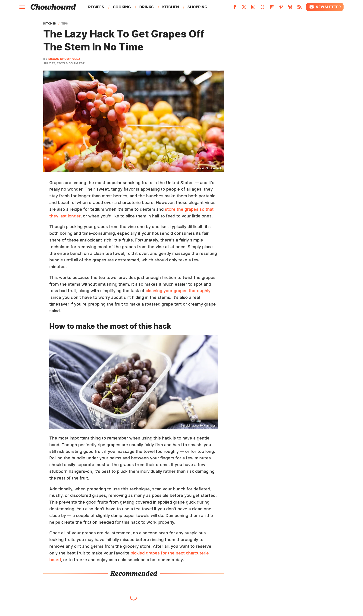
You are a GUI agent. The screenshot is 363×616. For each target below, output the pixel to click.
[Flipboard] (272, 8)
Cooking (122, 7)
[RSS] (299, 8)
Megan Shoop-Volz (64, 59)
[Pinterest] (281, 8)
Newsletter (325, 7)
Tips (64, 23)
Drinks (146, 7)
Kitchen (170, 7)
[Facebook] (235, 8)
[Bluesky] (290, 8)
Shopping (197, 7)
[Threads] (262, 8)
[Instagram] (253, 8)
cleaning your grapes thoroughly (178, 290)
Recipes (96, 7)
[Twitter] (244, 8)
